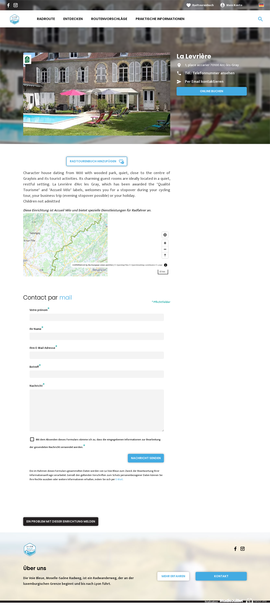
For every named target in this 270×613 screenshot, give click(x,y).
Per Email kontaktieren (204, 82)
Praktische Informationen (160, 18)
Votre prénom (38, 310)
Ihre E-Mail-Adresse (42, 347)
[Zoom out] (165, 249)
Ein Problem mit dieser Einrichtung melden (60, 529)
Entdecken (73, 18)
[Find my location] (165, 235)
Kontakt (221, 584)
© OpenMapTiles (122, 265)
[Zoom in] (165, 243)
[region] (96, 244)
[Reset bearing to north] (165, 255)
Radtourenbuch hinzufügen (93, 161)
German (261, 5)
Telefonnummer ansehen (214, 73)
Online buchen (211, 91)
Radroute (46, 18)
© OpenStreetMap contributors (142, 265)
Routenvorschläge (109, 18)
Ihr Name (35, 328)
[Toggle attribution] (165, 265)
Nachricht (36, 385)
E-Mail (119, 487)
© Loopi (159, 265)
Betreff (34, 366)
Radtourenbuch (203, 5)
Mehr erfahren (173, 584)
